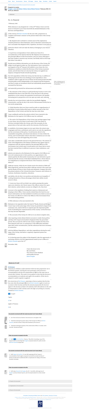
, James (12, 9)
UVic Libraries (45, 395)
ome (10, 1)
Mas (44, 1)
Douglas (26, 341)
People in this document (15, 381)
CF (9, 300)
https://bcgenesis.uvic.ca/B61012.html (45, 399)
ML (9, 4)
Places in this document (15, 390)
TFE (9, 294)
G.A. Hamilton (20, 339)
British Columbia (23, 34)
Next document (23, 4)
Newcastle (18, 371)
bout (14, 1)
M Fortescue (11, 267)
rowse (27, 1)
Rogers (15, 354)
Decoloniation (21, 1)
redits (55, 1)
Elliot (14, 339)
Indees (39, 1)
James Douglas (31, 256)
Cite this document (31, 4)
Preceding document (15, 4)
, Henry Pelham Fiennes (29, 9)
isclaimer (50, 1)
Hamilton (20, 354)
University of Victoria (53, 395)
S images (33, 1)
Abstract (12, 14)
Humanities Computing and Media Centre (31, 395)
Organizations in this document (16, 385)
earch (60, 1)
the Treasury (22, 281)
